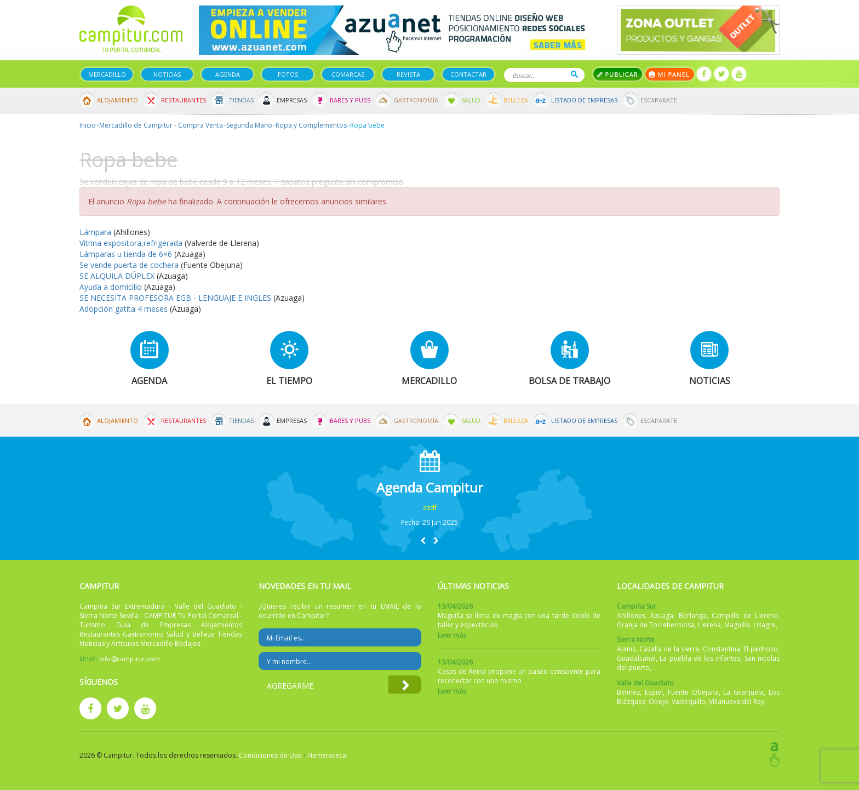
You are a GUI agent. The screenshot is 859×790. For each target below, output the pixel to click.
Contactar (468, 74)
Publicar (618, 74)
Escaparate (658, 100)
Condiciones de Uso (270, 755)
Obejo (658, 701)
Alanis (626, 649)
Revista (408, 74)
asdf (430, 507)
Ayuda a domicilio (110, 287)
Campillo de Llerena (745, 615)
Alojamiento (117, 100)
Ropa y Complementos (311, 125)
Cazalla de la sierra (669, 649)
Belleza (515, 100)
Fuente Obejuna (693, 692)
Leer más (452, 635)
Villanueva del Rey (736, 701)
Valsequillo (689, 701)
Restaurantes (183, 100)
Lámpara (96, 232)
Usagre (764, 624)
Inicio (87, 125)
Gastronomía (415, 100)
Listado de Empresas (584, 100)
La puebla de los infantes (700, 658)
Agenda (227, 74)
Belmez (628, 692)
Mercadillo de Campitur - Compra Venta (161, 125)
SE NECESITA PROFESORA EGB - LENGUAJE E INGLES (175, 298)
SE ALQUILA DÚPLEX (116, 276)
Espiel (654, 692)
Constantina (721, 649)
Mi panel (670, 74)
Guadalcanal (636, 658)
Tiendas (241, 100)
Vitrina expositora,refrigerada (130, 243)
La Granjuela (743, 692)
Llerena (709, 624)
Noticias (167, 74)
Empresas (292, 100)
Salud (470, 100)
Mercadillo (107, 74)
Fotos (288, 74)
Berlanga (693, 615)
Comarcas (347, 74)
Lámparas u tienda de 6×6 (125, 254)
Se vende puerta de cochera (130, 265)
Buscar (574, 74)
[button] (422, 540)
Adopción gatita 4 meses (123, 309)
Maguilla (737, 624)
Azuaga (661, 615)
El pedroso (760, 649)
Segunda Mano (249, 125)
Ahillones (631, 615)
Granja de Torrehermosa (656, 624)
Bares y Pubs (350, 100)
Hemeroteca (326, 755)
